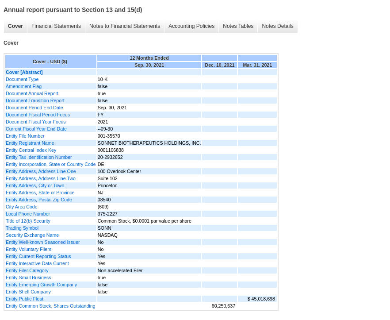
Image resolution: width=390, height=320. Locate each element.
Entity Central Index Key (31, 150)
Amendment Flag (24, 86)
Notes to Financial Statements (124, 26)
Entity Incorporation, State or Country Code (51, 164)
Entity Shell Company (28, 291)
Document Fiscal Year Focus (36, 121)
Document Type (22, 79)
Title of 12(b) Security (28, 221)
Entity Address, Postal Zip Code (39, 199)
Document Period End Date (34, 107)
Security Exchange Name (32, 235)
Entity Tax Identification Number (39, 157)
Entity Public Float (24, 298)
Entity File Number (25, 136)
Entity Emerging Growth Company (41, 284)
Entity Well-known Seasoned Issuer (43, 242)
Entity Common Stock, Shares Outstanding (51, 305)
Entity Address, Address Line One (41, 171)
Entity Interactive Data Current (37, 263)
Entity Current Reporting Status (38, 256)
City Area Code (22, 206)
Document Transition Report (35, 100)
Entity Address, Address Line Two (41, 178)
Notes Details (277, 26)
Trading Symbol (22, 228)
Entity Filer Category (27, 270)
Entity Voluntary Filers (28, 249)
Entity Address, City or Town (35, 185)
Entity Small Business (28, 277)
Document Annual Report (32, 93)
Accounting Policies (191, 26)
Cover (15, 26)
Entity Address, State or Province (40, 192)
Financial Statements (56, 26)
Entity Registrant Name (30, 143)
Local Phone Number (28, 213)
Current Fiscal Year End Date (36, 128)
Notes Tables (238, 26)
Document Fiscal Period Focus (38, 114)
